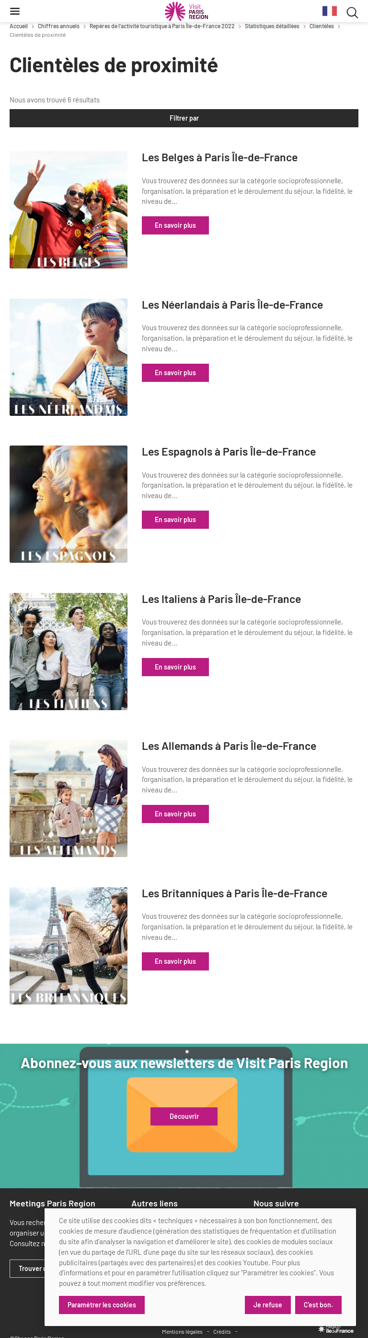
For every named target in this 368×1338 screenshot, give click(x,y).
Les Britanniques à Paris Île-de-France (262, 869)
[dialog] (200, 1267)
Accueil (19, 25)
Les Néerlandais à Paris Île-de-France (260, 304)
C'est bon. (318, 1305)
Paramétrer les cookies (102, 1305)
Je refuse (267, 1305)
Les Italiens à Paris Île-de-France (265, 581)
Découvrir (184, 1080)
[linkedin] (258, 1187)
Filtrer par (184, 118)
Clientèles (322, 25)
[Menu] (15, 11)
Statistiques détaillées (272, 25)
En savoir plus (219, 225)
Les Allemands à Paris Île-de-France (256, 728)
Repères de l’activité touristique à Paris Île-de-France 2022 (162, 25)
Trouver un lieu (41, 1232)
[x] (274, 1187)
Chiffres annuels (59, 25)
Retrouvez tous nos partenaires (213, 1197)
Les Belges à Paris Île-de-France (264, 157)
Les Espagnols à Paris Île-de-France (256, 446)
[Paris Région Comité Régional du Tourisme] (186, 11)
